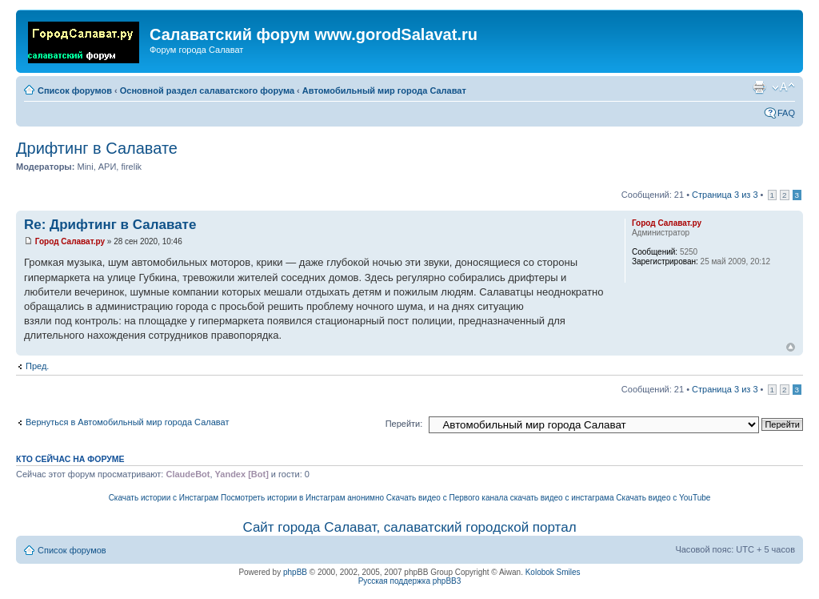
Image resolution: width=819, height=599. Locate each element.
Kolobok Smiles (553, 572)
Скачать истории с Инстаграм (164, 497)
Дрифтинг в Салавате (97, 148)
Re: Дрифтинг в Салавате (110, 224)
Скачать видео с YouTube (663, 497)
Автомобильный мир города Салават (384, 90)
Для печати (759, 87)
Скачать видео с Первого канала (447, 497)
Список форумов (75, 90)
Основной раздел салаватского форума (207, 90)
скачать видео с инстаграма (562, 497)
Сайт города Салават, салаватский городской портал (409, 527)
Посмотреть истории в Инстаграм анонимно (302, 497)
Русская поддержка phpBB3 (409, 581)
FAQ (786, 113)
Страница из (724, 194)
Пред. (37, 366)
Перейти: (404, 423)
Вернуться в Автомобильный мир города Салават (127, 422)
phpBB (295, 572)
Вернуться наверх (790, 347)
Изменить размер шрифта (783, 87)
